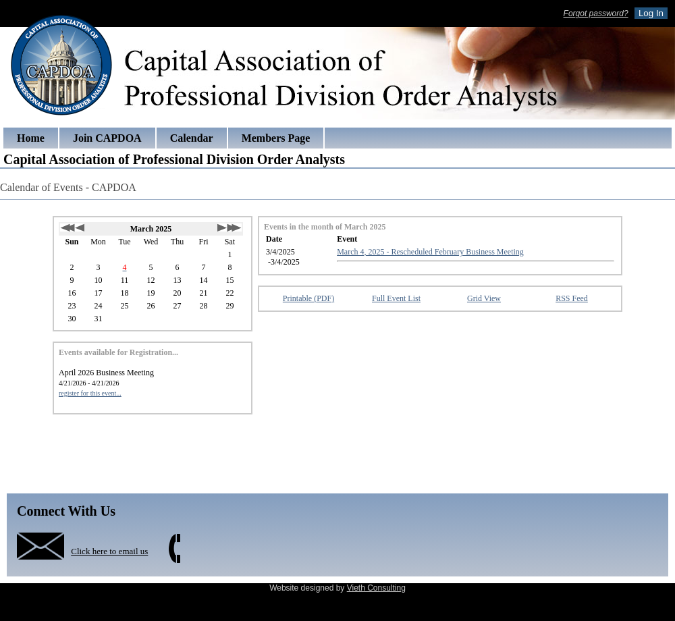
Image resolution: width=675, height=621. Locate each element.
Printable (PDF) (308, 298)
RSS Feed (572, 298)
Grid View (484, 298)
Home (31, 138)
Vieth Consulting (376, 588)
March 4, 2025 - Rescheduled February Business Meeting (430, 251)
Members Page (276, 138)
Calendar (191, 138)
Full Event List (396, 298)
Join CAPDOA (107, 138)
